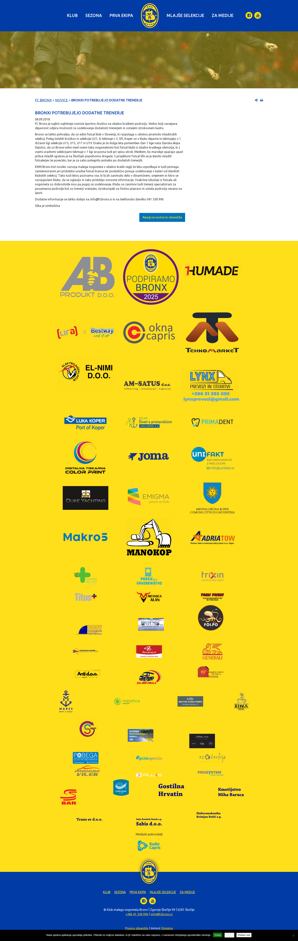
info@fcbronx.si (162, 914)
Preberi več (244, 935)
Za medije (222, 15)
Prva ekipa (121, 15)
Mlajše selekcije (185, 15)
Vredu (218, 935)
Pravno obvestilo (136, 928)
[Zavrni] (293, 935)
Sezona (93, 15)
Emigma (167, 928)
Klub (72, 15)
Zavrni (229, 935)
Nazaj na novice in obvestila (162, 217)
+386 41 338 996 (136, 914)
